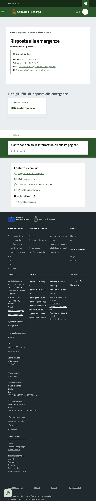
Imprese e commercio (58, 243)
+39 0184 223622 (15, 297)
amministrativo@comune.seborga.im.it (37, 66)
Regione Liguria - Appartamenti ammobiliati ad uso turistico (37, 305)
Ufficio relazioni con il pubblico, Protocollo (16, 419)
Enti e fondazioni (15, 243)
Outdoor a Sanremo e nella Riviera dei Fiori (37, 315)
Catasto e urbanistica (37, 251)
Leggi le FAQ (55, 303)
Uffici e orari (13, 425)
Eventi (73, 260)
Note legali (54, 285)
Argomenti (22, 32)
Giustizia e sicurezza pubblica (58, 237)
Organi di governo (15, 247)
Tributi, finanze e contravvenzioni (58, 249)
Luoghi (73, 256)
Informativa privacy (58, 281)
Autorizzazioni (34, 247)
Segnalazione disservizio (58, 308)
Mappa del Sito (75, 487)
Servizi (37, 487)
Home (12, 32)
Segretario (12, 267)
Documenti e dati (15, 239)
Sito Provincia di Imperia (37, 283)
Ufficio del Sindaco (22, 54)
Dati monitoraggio (15, 487)
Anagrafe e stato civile (37, 241)
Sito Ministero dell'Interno (37, 291)
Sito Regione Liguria (37, 297)
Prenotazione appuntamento (58, 314)
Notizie (73, 235)
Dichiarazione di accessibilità (58, 291)
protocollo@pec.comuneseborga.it (33, 70)
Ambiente (33, 235)
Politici (10, 259)
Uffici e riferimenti (19, 102)
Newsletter (75, 284)
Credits (54, 487)
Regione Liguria (13, 3)
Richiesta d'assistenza (58, 321)
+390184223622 (30, 63)
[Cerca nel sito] (84, 12)
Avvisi (72, 239)
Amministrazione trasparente (58, 299)
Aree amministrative (16, 235)
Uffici (10, 263)
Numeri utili (12, 429)
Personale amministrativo (16, 253)
